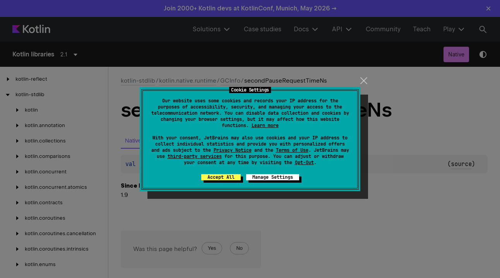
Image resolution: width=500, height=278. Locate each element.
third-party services (195, 156)
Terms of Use (292, 150)
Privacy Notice (233, 150)
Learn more (265, 125)
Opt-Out (304, 162)
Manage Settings (272, 177)
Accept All (221, 177)
